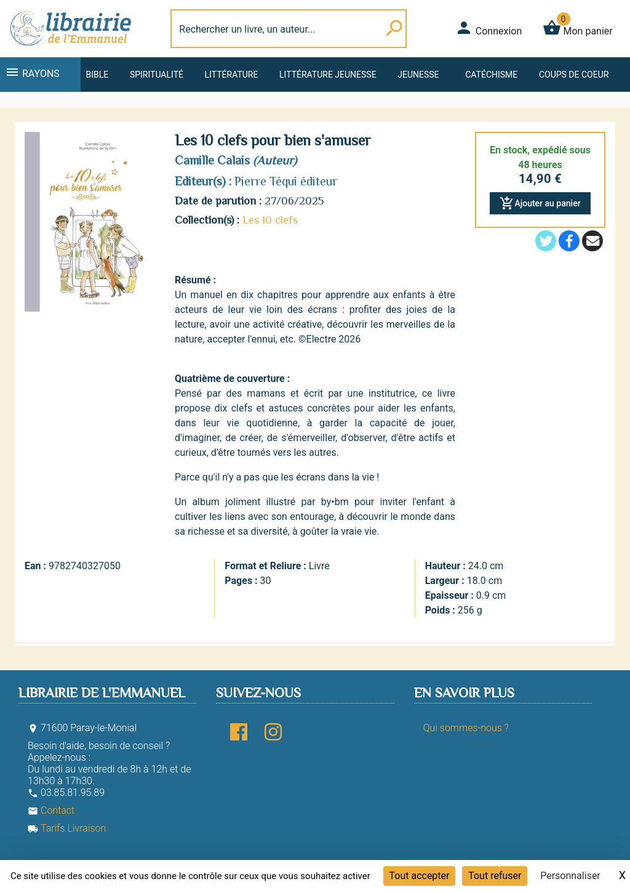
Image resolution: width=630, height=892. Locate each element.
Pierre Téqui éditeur (285, 181)
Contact (51, 810)
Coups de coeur (573, 74)
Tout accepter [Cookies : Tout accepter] (419, 876)
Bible (97, 74)
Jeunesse (418, 74)
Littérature (231, 74)
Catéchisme (491, 74)
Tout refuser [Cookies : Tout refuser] (494, 876)
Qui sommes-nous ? (466, 728)
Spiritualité (156, 74)
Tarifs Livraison (67, 828)
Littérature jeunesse (328, 74)
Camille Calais (212, 160)
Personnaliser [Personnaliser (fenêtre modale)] (570, 876)
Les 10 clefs (270, 220)
